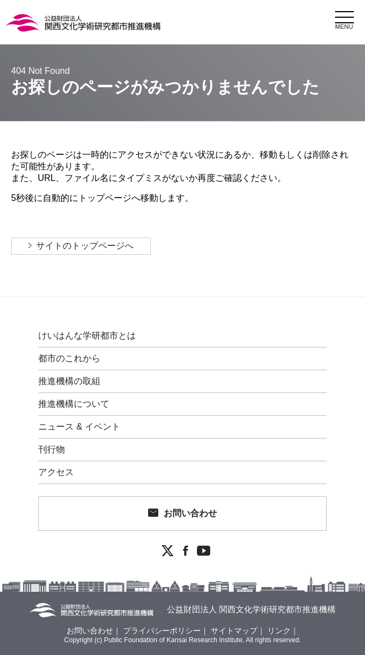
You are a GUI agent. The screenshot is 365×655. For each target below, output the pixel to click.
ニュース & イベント (79, 426)
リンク (279, 630)
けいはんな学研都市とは (87, 335)
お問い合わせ (190, 513)
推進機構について (73, 404)
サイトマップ (234, 630)
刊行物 (51, 449)
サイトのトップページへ (85, 245)
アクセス (56, 472)
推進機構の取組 (69, 381)
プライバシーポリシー (162, 630)
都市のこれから (69, 358)
